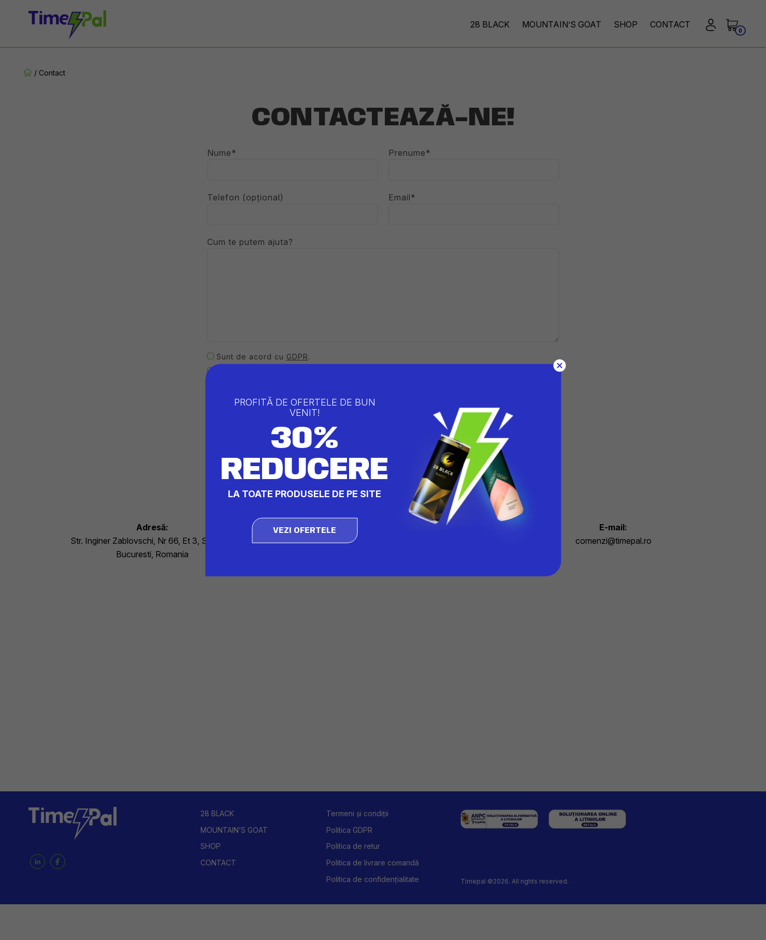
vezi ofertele (304, 530)
